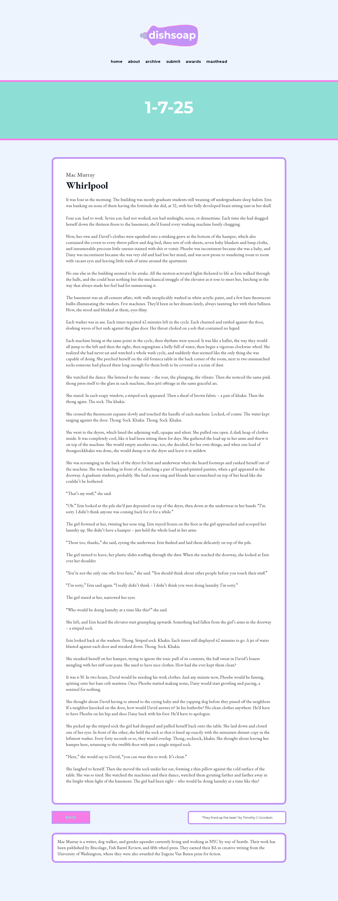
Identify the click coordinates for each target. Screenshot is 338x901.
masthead (216, 61)
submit (173, 61)
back (70, 817)
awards (193, 61)
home (117, 61)
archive (153, 61)
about (134, 61)
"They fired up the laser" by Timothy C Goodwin (237, 817)
